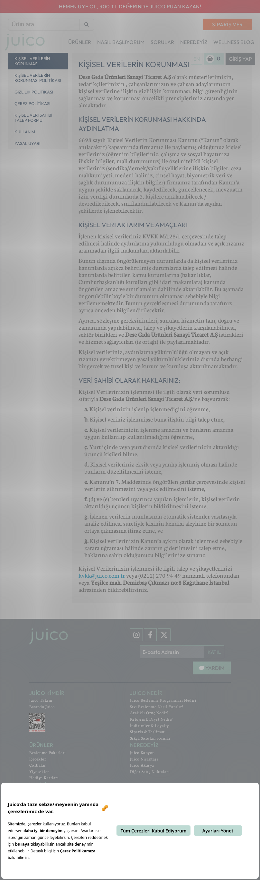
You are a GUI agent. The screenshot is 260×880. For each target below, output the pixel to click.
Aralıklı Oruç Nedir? (149, 712)
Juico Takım (40, 700)
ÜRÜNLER (79, 42)
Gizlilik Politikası (33, 91)
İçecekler (37, 758)
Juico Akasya (142, 765)
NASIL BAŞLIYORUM (120, 42)
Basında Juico (42, 706)
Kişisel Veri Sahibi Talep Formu (33, 117)
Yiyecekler (39, 771)
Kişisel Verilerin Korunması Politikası (37, 78)
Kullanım (24, 131)
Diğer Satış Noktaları (150, 771)
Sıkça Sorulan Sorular (150, 738)
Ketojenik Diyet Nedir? (151, 719)
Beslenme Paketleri (47, 752)
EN (196, 59)
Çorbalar (37, 765)
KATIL (214, 652)
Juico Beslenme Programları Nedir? (163, 700)
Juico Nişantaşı (144, 758)
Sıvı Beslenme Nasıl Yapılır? (156, 706)
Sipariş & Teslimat (147, 731)
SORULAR (162, 42)
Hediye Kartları (44, 777)
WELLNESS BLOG (233, 42)
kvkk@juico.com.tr (102, 575)
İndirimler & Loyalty (149, 725)
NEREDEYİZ (193, 42)
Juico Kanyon (142, 752)
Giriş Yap (240, 59)
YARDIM (211, 668)
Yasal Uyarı (27, 143)
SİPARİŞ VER (227, 24)
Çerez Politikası (32, 103)
